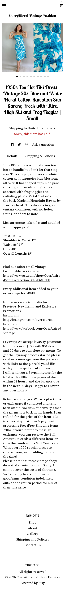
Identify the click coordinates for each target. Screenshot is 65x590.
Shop (32, 522)
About (32, 528)
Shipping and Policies (32, 539)
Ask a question (43, 144)
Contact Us (32, 545)
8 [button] (41, 76)
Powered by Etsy (32, 583)
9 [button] (45, 76)
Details (12, 156)
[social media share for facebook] (12, 144)
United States (38, 128)
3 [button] (24, 76)
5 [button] (31, 76)
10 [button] (48, 76)
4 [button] (27, 76)
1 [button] (17, 76)
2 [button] (20, 76)
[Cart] (61, 5)
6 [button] (34, 76)
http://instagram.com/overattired (28, 319)
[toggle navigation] (4, 4)
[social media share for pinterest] (27, 144)
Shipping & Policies (40, 156)
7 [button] (38, 76)
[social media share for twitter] (20, 144)
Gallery (32, 534)
